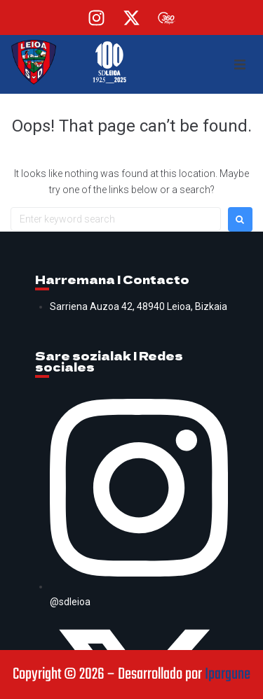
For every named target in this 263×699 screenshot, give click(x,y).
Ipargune (227, 674)
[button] (239, 64)
